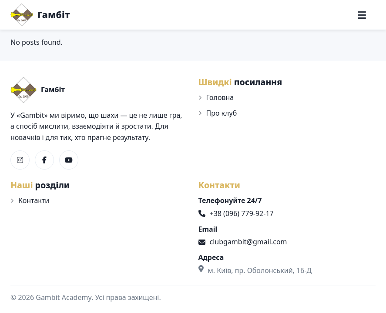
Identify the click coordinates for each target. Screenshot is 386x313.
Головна (220, 97)
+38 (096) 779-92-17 (236, 213)
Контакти (33, 200)
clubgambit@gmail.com (242, 241)
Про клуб (221, 113)
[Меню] (362, 15)
